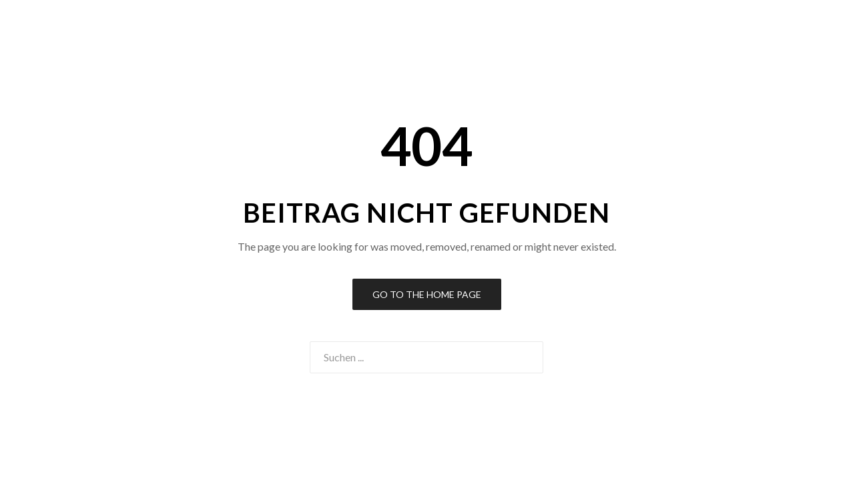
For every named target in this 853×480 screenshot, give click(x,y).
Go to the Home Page (426, 294)
